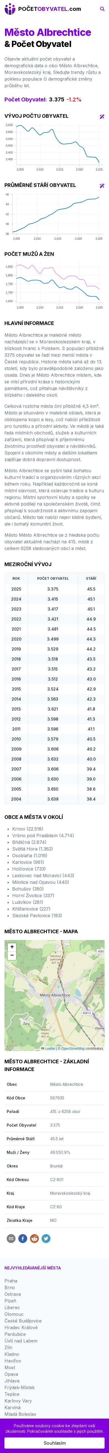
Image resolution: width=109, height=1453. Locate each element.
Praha (10, 1281)
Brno (9, 1287)
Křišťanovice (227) (31, 909)
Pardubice (15, 1334)
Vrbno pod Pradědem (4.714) (43, 835)
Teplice (11, 1394)
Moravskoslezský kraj (70, 1193)
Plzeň (10, 1301)
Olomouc (14, 1314)
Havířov (12, 1361)
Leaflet (48, 1049)
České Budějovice (23, 1321)
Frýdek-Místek (19, 1387)
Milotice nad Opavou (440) (40, 882)
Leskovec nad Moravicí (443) (43, 875)
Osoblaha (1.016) (29, 855)
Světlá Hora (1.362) (32, 849)
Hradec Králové (21, 1327)
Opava (11, 1374)
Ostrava (12, 1294)
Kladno (11, 1354)
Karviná (12, 1407)
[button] (12, 947)
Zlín (8, 1347)
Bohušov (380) (28, 889)
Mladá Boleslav (20, 1414)
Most (9, 1367)
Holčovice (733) (29, 869)
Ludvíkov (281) (27, 902)
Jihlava (11, 1381)
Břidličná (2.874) (29, 842)
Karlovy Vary (18, 1401)
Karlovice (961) (28, 862)
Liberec (12, 1307)
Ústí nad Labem (20, 1341)
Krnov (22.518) (27, 829)
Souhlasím (55, 1443)
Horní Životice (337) (33, 895)
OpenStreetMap (73, 1049)
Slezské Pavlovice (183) (37, 915)
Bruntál (56, 1166)
